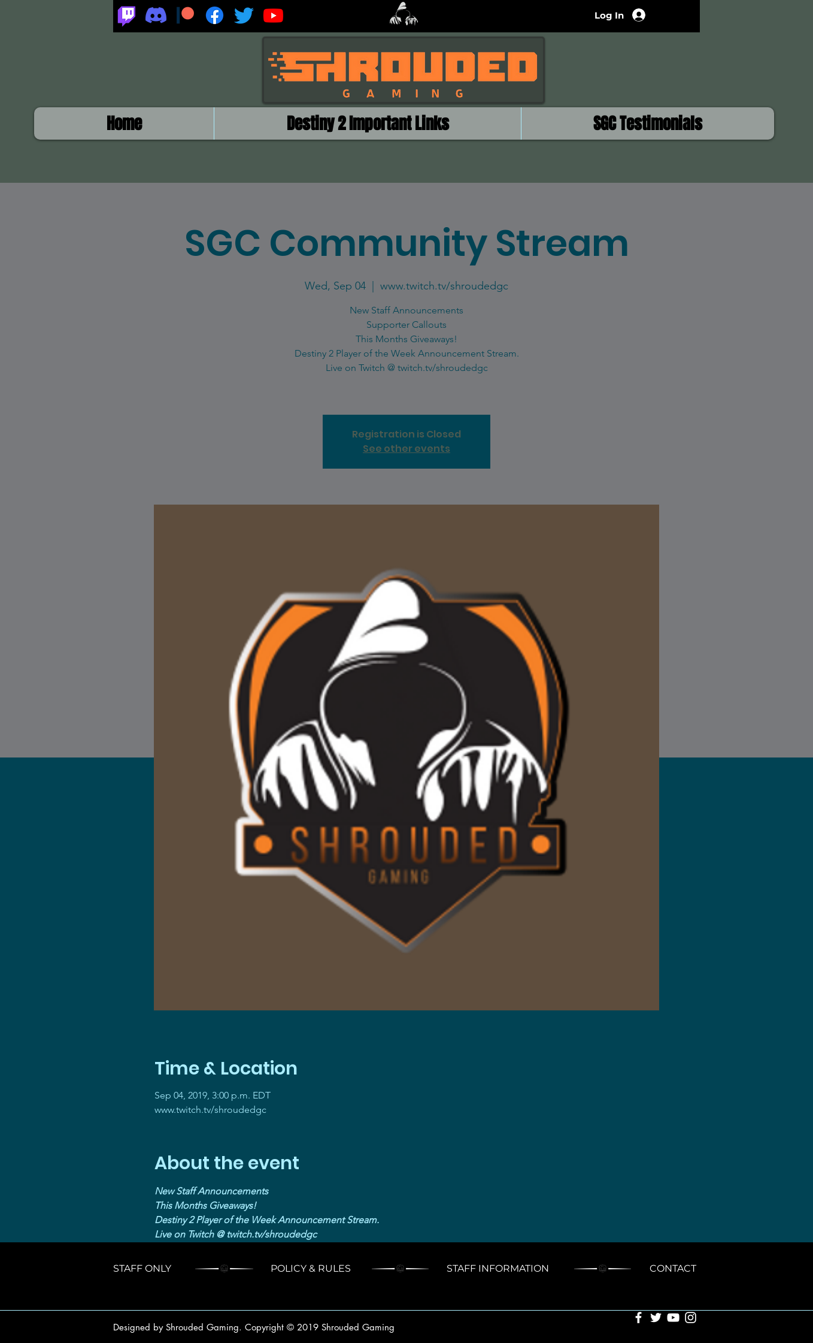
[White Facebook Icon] (638, 1317)
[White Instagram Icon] (690, 1317)
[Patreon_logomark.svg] (185, 15)
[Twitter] (244, 15)
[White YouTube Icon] (673, 1317)
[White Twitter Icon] (655, 1317)
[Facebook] (214, 15)
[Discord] (156, 15)
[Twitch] (126, 15)
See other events (406, 448)
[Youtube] (273, 15)
